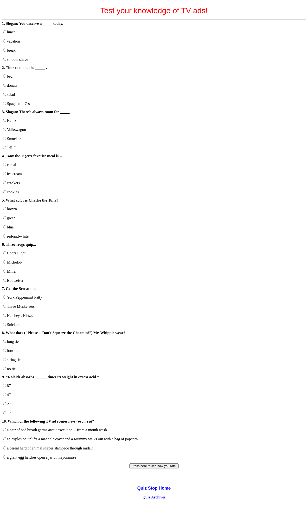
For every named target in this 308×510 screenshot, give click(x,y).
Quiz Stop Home (154, 488)
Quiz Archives (154, 497)
